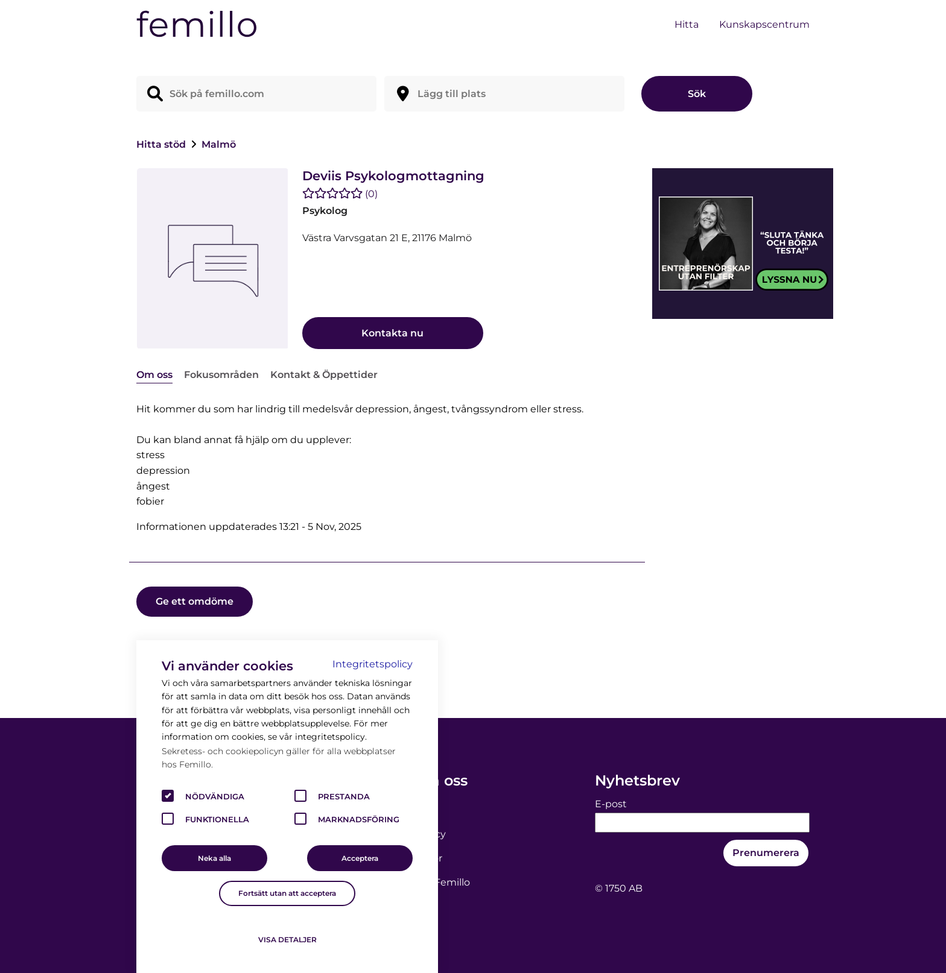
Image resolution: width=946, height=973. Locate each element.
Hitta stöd (162, 144)
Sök (697, 93)
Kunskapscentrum (764, 24)
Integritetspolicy (372, 664)
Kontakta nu (392, 333)
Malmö (219, 144)
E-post (611, 804)
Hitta (687, 24)
